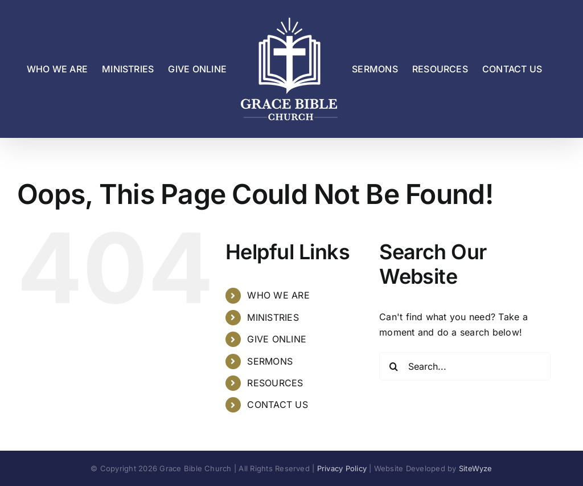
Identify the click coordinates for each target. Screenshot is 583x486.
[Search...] (465, 366)
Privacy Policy (342, 468)
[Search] (393, 366)
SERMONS (270, 361)
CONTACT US (277, 404)
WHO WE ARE (278, 295)
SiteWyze (475, 468)
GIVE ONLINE (276, 339)
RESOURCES (275, 383)
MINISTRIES (272, 317)
